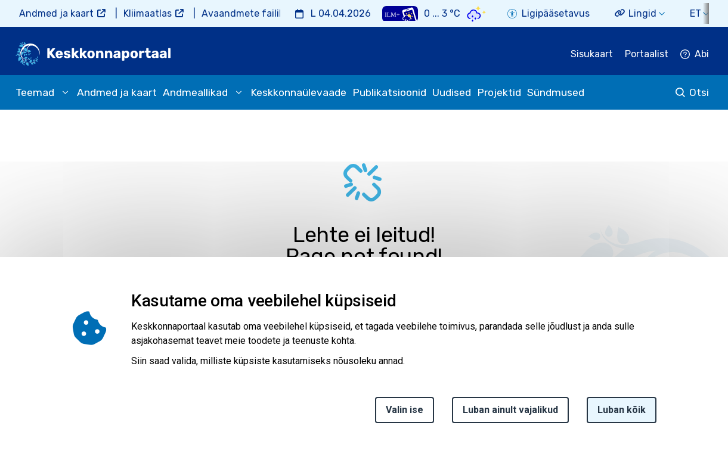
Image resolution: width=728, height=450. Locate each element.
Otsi (699, 92)
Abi (702, 54)
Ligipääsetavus (556, 13)
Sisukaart (592, 54)
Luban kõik (621, 415)
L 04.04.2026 (341, 13)
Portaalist (646, 54)
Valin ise (404, 415)
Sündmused (555, 92)
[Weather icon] (476, 13)
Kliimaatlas (147, 13)
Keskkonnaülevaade (298, 92)
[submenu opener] (65, 92)
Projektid (499, 92)
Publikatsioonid (389, 92)
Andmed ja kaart (56, 13)
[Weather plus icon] (400, 13)
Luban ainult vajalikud (510, 415)
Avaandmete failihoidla (254, 13)
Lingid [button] (642, 13)
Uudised (451, 92)
